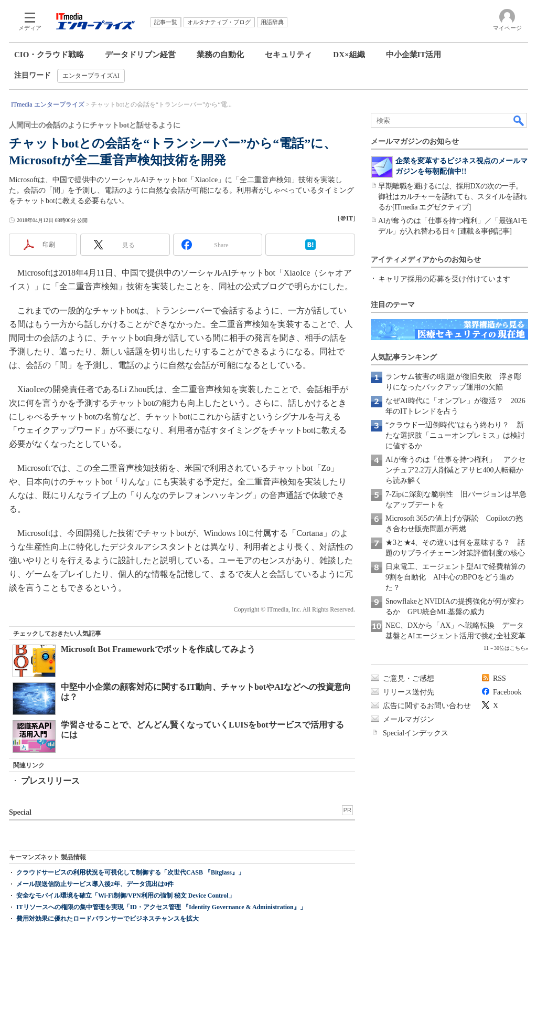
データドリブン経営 (140, 54)
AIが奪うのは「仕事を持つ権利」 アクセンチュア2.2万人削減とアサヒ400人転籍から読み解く (455, 470)
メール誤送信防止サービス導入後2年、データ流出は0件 (95, 884)
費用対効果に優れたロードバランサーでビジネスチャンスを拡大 (107, 918)
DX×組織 (348, 54)
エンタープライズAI (91, 75)
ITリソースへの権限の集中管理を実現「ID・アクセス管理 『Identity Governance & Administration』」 (161, 907)
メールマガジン (408, 719)
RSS (499, 678)
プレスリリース (50, 780)
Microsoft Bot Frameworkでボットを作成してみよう (158, 649)
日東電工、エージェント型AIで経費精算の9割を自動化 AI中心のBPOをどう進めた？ (455, 577)
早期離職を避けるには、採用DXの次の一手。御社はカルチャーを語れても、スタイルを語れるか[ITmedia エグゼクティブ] (452, 196)
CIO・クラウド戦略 (49, 54)
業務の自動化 (220, 54)
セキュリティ (288, 54)
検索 (519, 120)
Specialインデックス (415, 733)
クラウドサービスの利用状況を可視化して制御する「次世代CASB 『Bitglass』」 (130, 872)
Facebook (507, 692)
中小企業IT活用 (414, 54)
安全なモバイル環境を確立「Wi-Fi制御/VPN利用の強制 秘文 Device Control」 (125, 895)
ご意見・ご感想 (408, 678)
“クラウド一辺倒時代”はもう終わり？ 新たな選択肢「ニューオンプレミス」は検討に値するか (455, 435)
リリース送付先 (408, 692)
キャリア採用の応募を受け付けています (444, 279)
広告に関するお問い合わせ (427, 706)
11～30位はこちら (504, 648)
